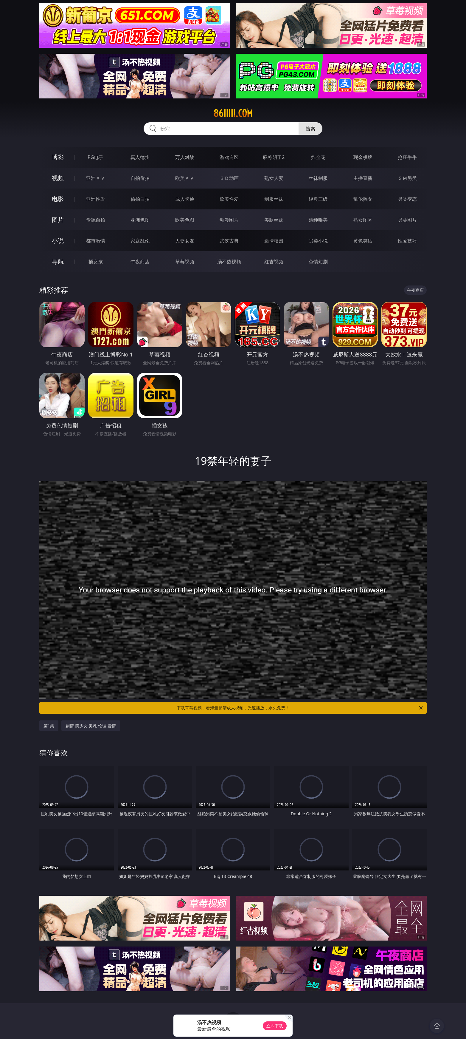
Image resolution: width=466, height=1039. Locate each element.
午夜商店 (140, 261)
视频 (58, 178)
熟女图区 (362, 220)
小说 (58, 241)
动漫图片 (229, 220)
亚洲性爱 (95, 199)
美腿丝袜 (273, 220)
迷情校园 (273, 240)
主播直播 (362, 178)
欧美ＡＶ (184, 178)
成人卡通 (184, 199)
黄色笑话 (362, 240)
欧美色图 (184, 220)
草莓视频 (184, 261)
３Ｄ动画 (229, 178)
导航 (58, 261)
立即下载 (274, 1026)
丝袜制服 (318, 178)
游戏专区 (229, 157)
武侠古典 (229, 240)
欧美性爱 (229, 199)
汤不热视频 (229, 261)
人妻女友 (184, 240)
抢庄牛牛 (407, 157)
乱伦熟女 (362, 199)
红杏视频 (273, 261)
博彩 (58, 157)
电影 (58, 199)
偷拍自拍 (140, 199)
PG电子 (95, 157)
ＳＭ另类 (407, 178)
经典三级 (318, 199)
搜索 (310, 128)
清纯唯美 (318, 220)
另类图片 (407, 220)
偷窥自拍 (95, 220)
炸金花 (318, 157)
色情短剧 (318, 261)
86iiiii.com (233, 113)
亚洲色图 (140, 220)
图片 (58, 220)
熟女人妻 (273, 178)
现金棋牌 (362, 157)
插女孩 (95, 261)
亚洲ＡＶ (95, 178)
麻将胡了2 (274, 157)
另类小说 (318, 240)
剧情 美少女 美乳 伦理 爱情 (91, 725)
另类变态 (407, 199)
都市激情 (95, 240)
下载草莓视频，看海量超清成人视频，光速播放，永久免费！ (300, 707)
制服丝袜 (273, 199)
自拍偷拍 (140, 178)
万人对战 (184, 157)
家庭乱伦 (140, 240)
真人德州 (140, 157)
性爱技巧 (407, 240)
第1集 (49, 725)
